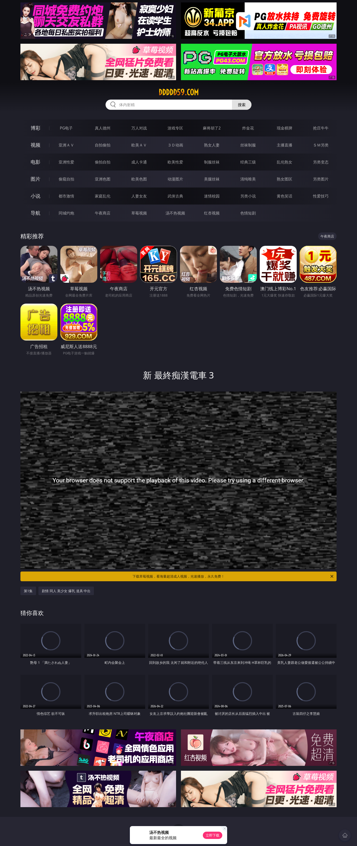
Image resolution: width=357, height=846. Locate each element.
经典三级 (248, 162)
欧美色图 (139, 179)
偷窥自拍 (66, 179)
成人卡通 (139, 162)
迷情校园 (212, 196)
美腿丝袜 (212, 179)
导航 (35, 213)
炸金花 (248, 128)
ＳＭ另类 (321, 145)
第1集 (28, 591)
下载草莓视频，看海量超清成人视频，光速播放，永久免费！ (233, 576)
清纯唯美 (248, 179)
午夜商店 (102, 213)
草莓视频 (139, 213)
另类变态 (321, 162)
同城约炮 (66, 213)
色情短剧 (248, 213)
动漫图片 (175, 179)
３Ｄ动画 (175, 145)
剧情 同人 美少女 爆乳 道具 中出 (66, 591)
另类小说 (248, 196)
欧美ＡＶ (139, 145)
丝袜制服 (248, 145)
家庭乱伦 (102, 196)
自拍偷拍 (102, 145)
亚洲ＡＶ (66, 145)
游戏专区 (175, 128)
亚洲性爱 (66, 162)
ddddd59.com (179, 92)
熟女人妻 (212, 145)
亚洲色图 (102, 179)
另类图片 (321, 179)
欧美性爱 (175, 162)
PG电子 (66, 128)
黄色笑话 (284, 196)
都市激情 (66, 196)
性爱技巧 (321, 196)
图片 (35, 179)
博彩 (35, 128)
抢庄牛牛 (321, 128)
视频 (35, 145)
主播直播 (284, 145)
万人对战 (139, 128)
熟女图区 (284, 179)
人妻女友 (139, 196)
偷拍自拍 (102, 162)
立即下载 (212, 835)
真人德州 (102, 128)
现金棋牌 (284, 128)
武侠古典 (175, 196)
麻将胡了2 (212, 128)
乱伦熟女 (284, 162)
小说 (35, 196)
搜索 (242, 104)
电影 (35, 162)
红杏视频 (212, 213)
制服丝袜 (212, 162)
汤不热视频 (175, 213)
